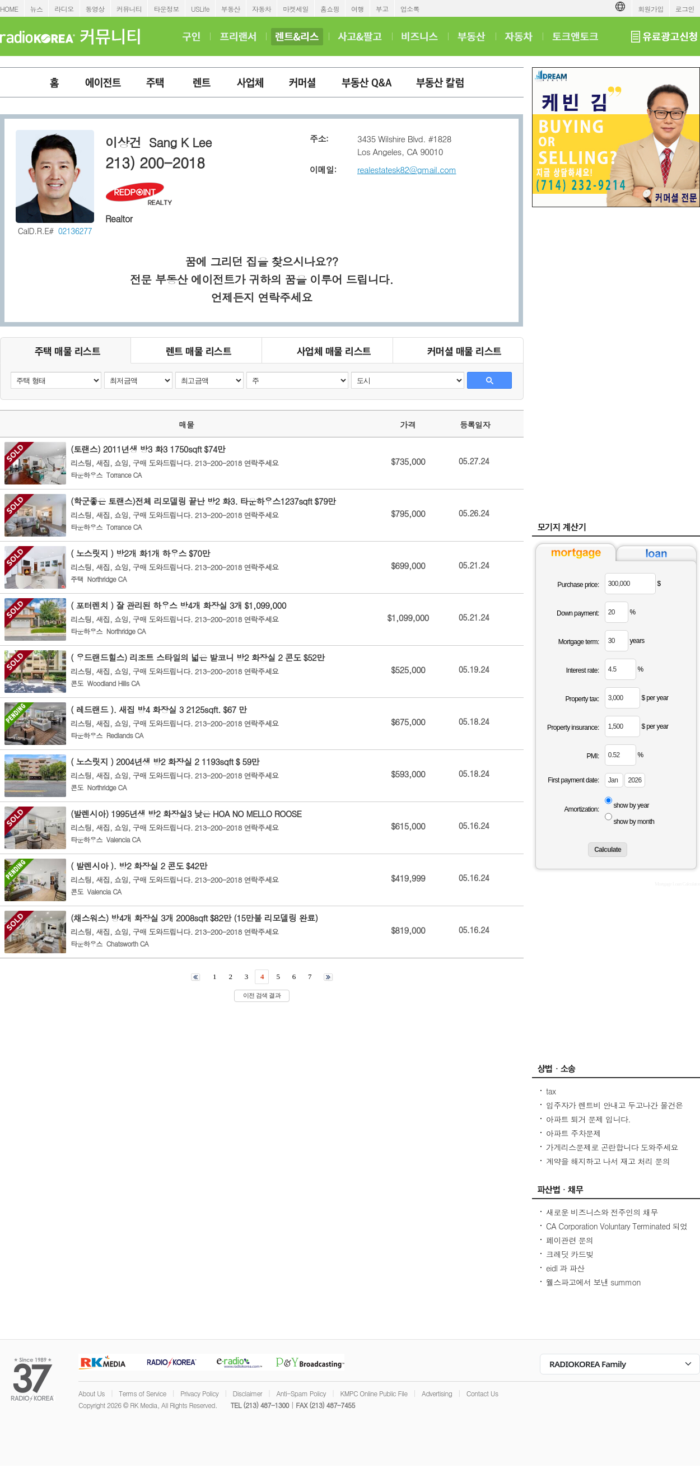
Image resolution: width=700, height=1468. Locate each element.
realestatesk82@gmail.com (406, 169)
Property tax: (582, 699)
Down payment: (578, 613)
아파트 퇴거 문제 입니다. (588, 1119)
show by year (631, 805)
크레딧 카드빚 (569, 1254)
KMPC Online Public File (373, 1393)
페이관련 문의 (569, 1240)
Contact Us (482, 1393)
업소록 (409, 8)
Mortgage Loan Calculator (677, 884)
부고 (382, 8)
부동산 (230, 8)
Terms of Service (142, 1393)
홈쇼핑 (329, 8)
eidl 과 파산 (565, 1268)
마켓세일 (296, 8)
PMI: (592, 756)
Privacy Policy (199, 1393)
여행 (357, 8)
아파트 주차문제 (573, 1133)
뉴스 (36, 8)
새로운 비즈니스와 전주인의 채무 (602, 1212)
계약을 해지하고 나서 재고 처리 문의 (608, 1161)
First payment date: (573, 780)
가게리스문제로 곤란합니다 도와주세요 (612, 1147)
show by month (633, 822)
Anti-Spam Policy (301, 1393)
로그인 (684, 8)
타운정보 (166, 8)
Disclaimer (247, 1393)
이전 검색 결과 (262, 995)
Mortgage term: (578, 642)
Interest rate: (582, 670)
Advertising (437, 1393)
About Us (91, 1393)
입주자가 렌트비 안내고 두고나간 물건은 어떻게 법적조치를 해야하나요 (614, 1110)
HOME (9, 8)
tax (551, 1091)
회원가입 (651, 8)
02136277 (75, 230)
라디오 (63, 8)
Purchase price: (578, 585)
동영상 (95, 8)
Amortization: (581, 809)
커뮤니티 (129, 8)
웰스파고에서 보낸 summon (593, 1282)
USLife (200, 8)
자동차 (261, 8)
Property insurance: (573, 727)
